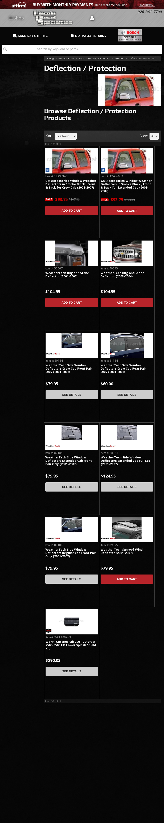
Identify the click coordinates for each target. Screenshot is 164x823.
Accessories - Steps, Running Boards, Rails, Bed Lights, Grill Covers (20, 109)
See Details (71, 394)
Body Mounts (15, 77)
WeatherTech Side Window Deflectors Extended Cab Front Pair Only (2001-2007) (68, 461)
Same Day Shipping (19, 179)
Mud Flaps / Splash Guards (19, 92)
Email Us (18, 249)
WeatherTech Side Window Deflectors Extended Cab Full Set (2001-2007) (125, 461)
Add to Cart (72, 210)
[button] (82, 49)
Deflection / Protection (15, 125)
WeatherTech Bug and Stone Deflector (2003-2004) (122, 274)
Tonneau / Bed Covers (16, 67)
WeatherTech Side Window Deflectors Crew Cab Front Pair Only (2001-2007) (69, 369)
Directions (22, 765)
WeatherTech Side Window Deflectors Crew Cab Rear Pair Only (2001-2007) (123, 369)
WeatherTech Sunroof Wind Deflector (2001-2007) (122, 551)
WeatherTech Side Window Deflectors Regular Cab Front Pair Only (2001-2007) (70, 553)
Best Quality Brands (21, 198)
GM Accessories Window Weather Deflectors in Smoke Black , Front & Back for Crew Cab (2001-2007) (70, 184)
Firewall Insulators (18, 84)
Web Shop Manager (150, 819)
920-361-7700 (21, 261)
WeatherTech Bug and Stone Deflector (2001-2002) (67, 274)
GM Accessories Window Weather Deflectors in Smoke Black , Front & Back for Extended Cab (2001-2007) (126, 186)
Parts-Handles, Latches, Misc (16, 136)
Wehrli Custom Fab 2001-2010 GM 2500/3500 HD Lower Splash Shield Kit (71, 645)
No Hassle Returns (19, 217)
